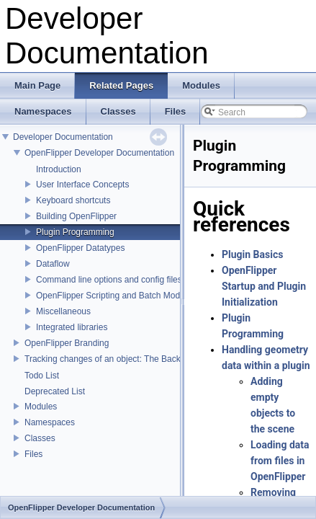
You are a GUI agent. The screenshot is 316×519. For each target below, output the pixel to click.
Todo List (41, 376)
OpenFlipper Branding (66, 343)
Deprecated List (54, 391)
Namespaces (49, 422)
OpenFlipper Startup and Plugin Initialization (264, 286)
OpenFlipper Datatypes (80, 248)
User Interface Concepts (82, 184)
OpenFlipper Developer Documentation (99, 153)
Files (33, 454)
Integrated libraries (71, 327)
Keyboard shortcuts (73, 200)
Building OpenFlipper (76, 216)
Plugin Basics (252, 254)
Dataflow (53, 264)
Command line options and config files (109, 280)
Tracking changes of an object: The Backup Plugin (120, 359)
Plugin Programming (75, 232)
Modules (40, 407)
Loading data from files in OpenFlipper (279, 460)
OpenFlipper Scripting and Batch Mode (110, 295)
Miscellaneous (63, 311)
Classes (39, 438)
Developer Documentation (63, 137)
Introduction (58, 169)
